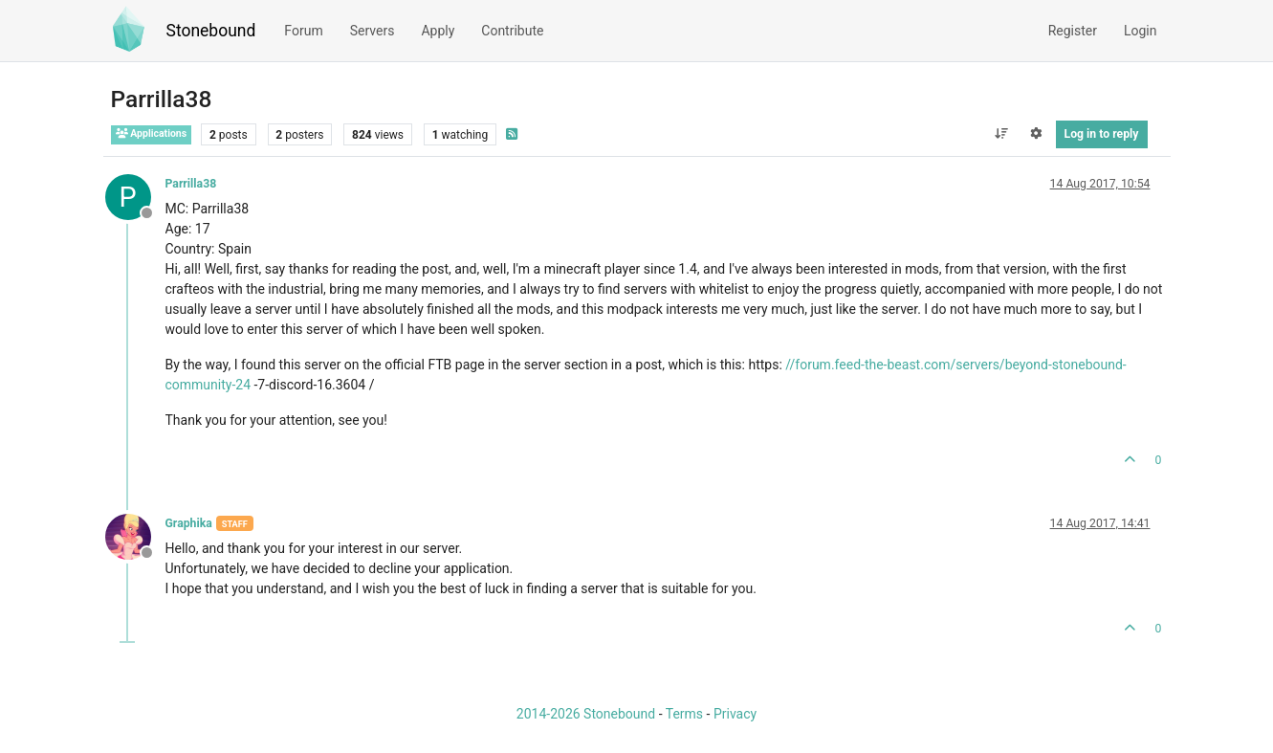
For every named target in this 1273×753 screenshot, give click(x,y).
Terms (684, 713)
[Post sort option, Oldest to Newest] (1001, 134)
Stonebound (211, 30)
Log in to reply (1101, 134)
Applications (151, 133)
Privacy (735, 713)
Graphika (188, 523)
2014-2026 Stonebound (585, 713)
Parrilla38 (191, 183)
